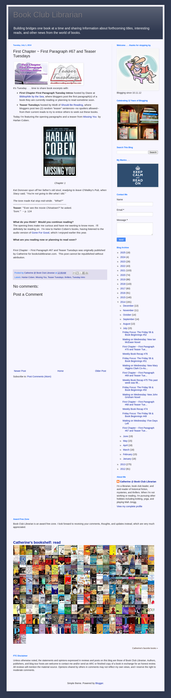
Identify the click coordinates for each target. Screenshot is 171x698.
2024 (123, 257)
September (129, 319)
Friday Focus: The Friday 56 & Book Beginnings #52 (137, 333)
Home (60, 371)
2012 (123, 469)
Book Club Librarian (48, 14)
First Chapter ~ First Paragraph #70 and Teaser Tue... (138, 348)
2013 (123, 464)
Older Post (100, 371)
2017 (123, 288)
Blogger (99, 683)
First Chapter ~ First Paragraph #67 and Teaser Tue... (138, 429)
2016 (123, 293)
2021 (123, 270)
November (128, 310)
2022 (123, 266)
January (127, 458)
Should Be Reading (72, 104)
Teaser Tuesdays (55, 277)
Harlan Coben (28, 277)
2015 (123, 297)
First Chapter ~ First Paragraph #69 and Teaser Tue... (138, 374)
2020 (123, 275)
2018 (123, 284)
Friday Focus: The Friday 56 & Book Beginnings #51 (137, 359)
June (126, 436)
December (128, 305)
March (126, 449)
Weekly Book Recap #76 (135, 354)
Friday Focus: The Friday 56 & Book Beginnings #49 (137, 415)
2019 (123, 279)
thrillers (68, 277)
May (125, 441)
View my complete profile (129, 506)
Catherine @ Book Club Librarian (138, 481)
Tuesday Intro (78, 277)
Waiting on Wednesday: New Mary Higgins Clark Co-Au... (140, 367)
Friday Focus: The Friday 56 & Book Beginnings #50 (137, 388)
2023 (123, 261)
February (128, 454)
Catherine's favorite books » (145, 648)
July (125, 328)
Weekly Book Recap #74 (135, 409)
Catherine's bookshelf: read (37, 542)
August (127, 323)
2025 (123, 252)
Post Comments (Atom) (39, 376)
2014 (123, 302)
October (127, 314)
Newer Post (20, 371)
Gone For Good (40, 232)
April (125, 445)
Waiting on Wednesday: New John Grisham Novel (140, 396)
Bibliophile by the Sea (32, 96)
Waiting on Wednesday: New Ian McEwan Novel (139, 340)
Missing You (90, 116)
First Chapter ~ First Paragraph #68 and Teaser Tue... (138, 403)
